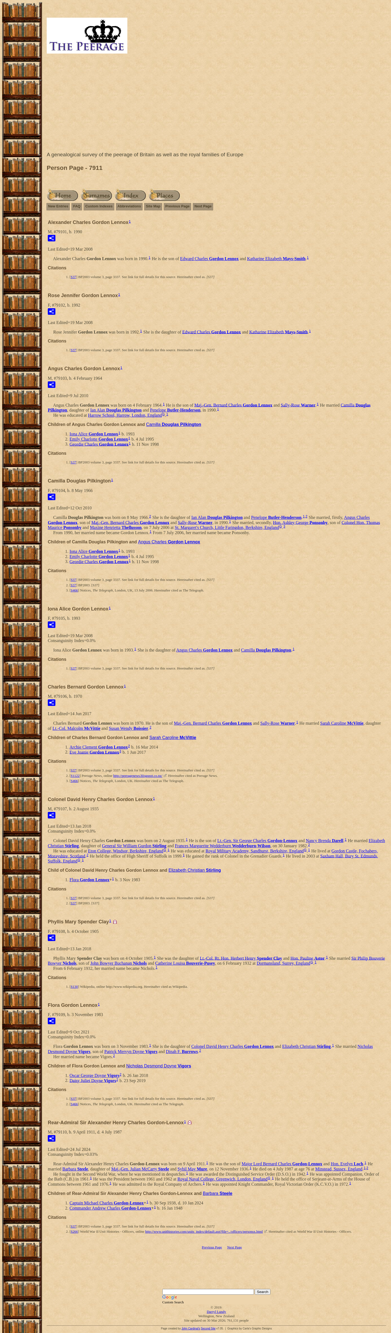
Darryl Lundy (216, 1312)
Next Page (203, 206)
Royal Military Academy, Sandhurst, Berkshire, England (255, 851)
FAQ (76, 206)
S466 (74, 590)
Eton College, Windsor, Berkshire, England (125, 851)
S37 (73, 277)
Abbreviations (129, 206)
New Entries (58, 206)
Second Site (208, 1328)
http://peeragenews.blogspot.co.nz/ (137, 776)
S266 (74, 1231)
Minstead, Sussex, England (338, 1169)
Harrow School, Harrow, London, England (125, 415)
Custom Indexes (98, 206)
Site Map (153, 206)
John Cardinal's (190, 1328)
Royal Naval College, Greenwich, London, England (222, 1179)
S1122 (75, 776)
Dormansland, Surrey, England (283, 963)
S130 (74, 987)
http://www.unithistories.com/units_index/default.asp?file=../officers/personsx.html (204, 1231)
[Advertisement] (216, 104)
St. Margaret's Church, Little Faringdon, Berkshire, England (227, 527)
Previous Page (177, 206)
